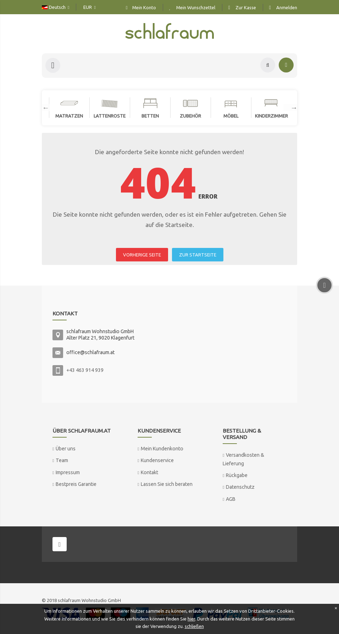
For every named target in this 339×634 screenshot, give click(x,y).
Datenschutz (240, 487)
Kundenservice (157, 460)
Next (290, 107)
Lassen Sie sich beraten (167, 484)
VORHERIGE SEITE (142, 254)
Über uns (66, 448)
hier (191, 618)
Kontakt (149, 472)
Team (62, 460)
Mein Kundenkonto (162, 448)
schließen (194, 626)
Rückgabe (237, 475)
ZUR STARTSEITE (197, 254)
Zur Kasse (245, 7)
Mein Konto (144, 7)
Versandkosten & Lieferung (243, 459)
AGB (230, 499)
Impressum (68, 472)
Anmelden (286, 7)
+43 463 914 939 (85, 370)
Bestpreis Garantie (76, 484)
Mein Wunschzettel (195, 7)
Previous (42, 107)
